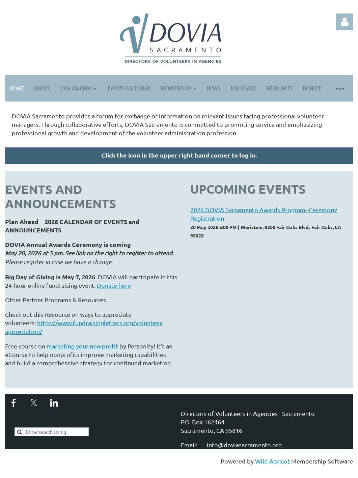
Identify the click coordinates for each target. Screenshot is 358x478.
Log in (344, 21)
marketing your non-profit (82, 345)
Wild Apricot (272, 461)
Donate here (114, 285)
